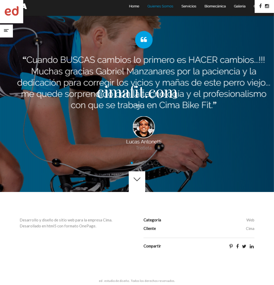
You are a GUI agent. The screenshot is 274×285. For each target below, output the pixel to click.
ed (11, 11)
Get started (137, 181)
